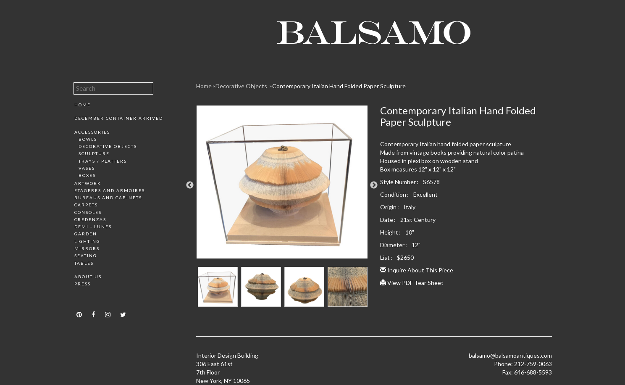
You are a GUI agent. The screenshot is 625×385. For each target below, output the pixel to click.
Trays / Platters (103, 160)
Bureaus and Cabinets (108, 197)
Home (82, 104)
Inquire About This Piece (416, 270)
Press (82, 283)
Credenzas (90, 219)
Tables (84, 263)
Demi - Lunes (93, 226)
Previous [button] (190, 185)
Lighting (87, 241)
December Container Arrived (118, 118)
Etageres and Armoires (109, 190)
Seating (85, 255)
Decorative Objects (108, 146)
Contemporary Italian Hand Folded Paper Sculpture (339, 86)
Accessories (92, 131)
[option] (282, 185)
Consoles (88, 212)
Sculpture (94, 153)
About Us (88, 276)
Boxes (87, 175)
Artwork (87, 183)
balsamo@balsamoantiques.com (510, 355)
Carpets (86, 204)
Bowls (88, 139)
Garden (85, 233)
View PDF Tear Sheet (412, 282)
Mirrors (87, 248)
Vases (87, 168)
